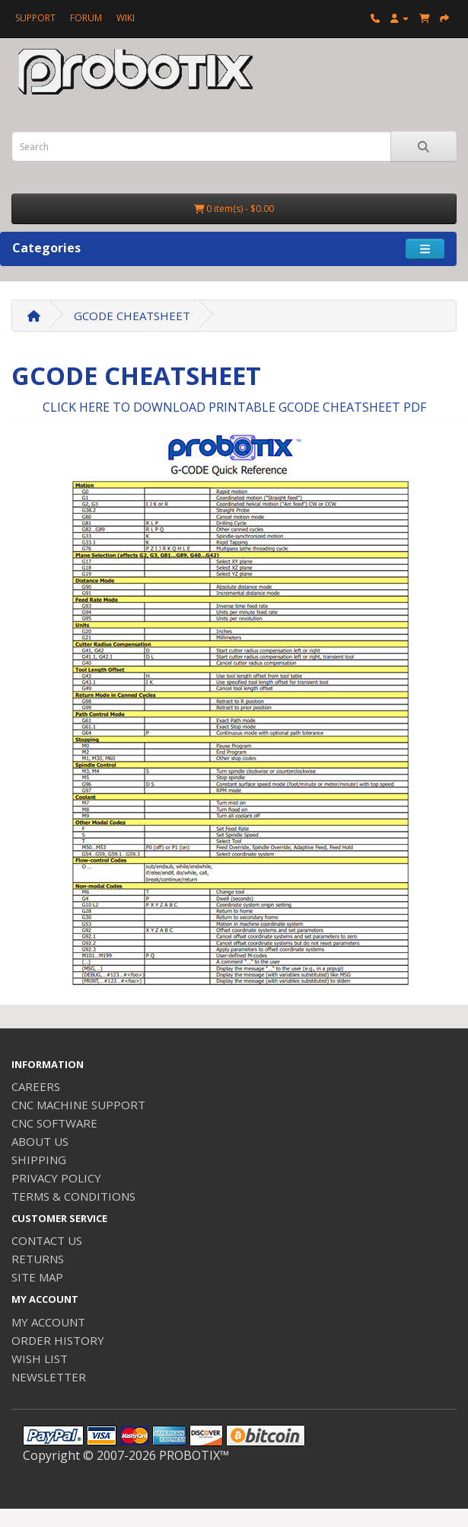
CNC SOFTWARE (54, 1123)
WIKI (125, 17)
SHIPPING (38, 1159)
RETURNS (37, 1258)
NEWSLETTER (48, 1376)
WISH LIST (39, 1358)
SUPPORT (35, 17)
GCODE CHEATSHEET (132, 315)
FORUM (86, 17)
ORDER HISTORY (57, 1340)
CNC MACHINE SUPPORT (78, 1104)
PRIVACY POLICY (56, 1177)
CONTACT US (46, 1240)
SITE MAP (37, 1277)
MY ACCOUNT (48, 1322)
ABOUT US (39, 1141)
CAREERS (35, 1086)
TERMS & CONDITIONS (73, 1196)
